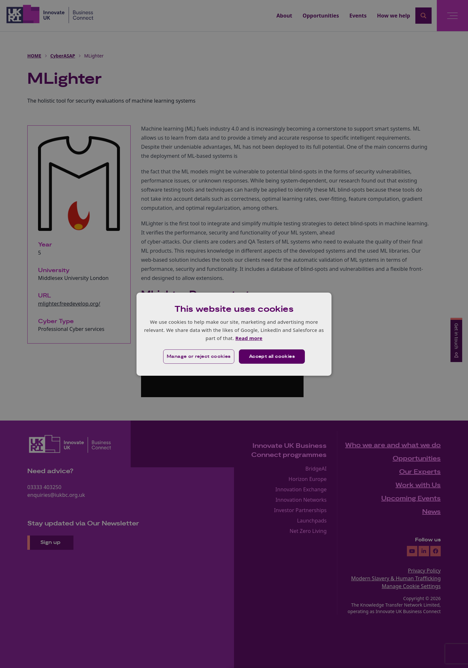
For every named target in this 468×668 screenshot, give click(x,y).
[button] (199, 356)
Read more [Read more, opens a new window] (248, 338)
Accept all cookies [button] (272, 356)
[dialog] (234, 333)
